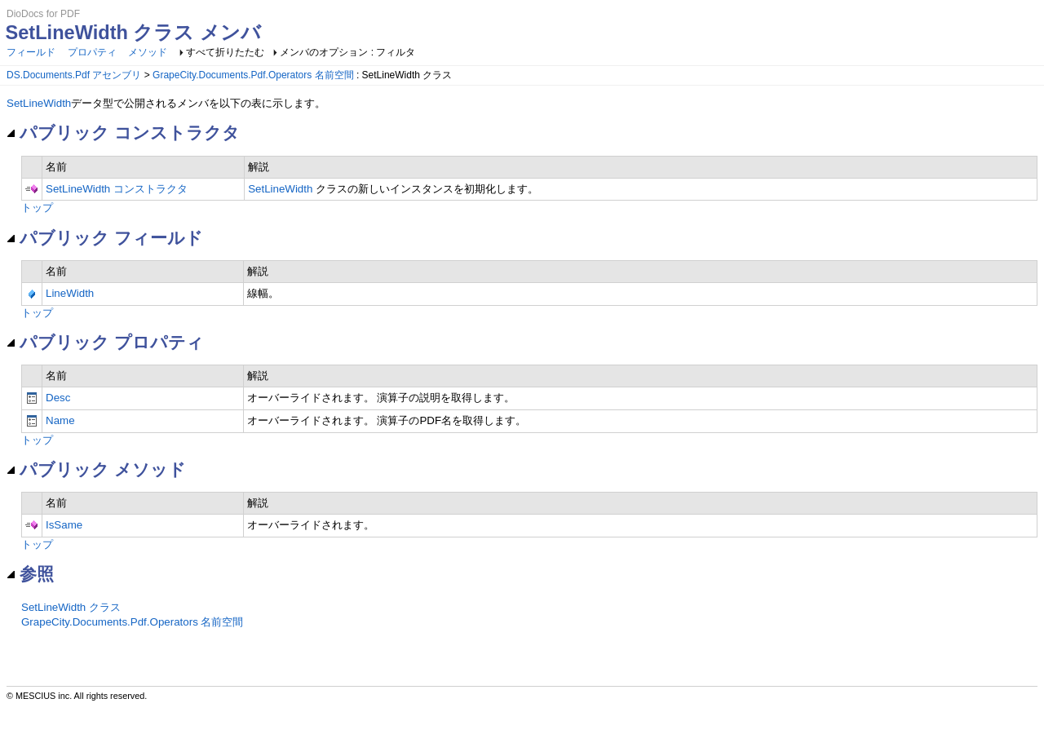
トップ (37, 207)
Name (60, 420)
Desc (58, 397)
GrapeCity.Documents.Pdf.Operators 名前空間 (253, 75)
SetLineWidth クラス (71, 607)
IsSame (64, 525)
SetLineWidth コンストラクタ (117, 189)
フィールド (31, 52)
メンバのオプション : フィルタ (347, 52)
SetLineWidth (39, 103)
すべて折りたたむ (225, 52)
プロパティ (92, 52)
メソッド (147, 52)
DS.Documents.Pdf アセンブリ (74, 75)
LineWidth (70, 293)
